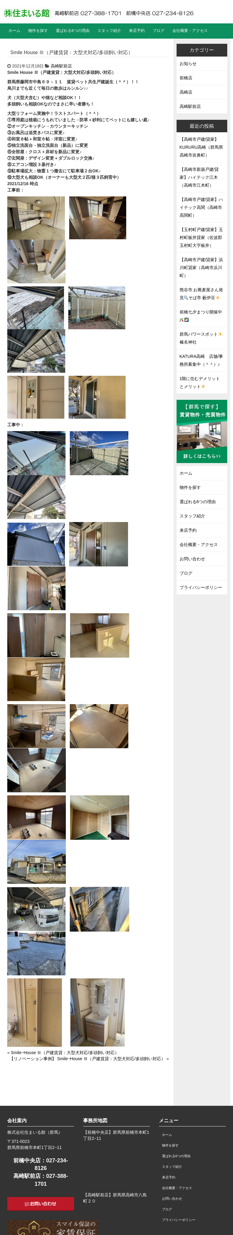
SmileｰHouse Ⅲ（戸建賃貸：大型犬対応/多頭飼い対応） (65, 1052)
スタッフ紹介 (109, 30)
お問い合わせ (192, 558)
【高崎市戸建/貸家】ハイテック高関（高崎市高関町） (201, 207)
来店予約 (137, 30)
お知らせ (188, 63)
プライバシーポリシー (201, 587)
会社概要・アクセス (190, 30)
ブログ (158, 30)
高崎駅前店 (61, 66)
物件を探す (38, 30)
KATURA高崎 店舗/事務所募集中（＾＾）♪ (201, 360)
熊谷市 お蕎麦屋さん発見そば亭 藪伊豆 (201, 293)
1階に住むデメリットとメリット (200, 382)
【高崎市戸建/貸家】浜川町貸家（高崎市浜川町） (201, 267)
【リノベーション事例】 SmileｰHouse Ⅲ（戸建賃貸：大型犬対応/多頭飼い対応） (87, 1058)
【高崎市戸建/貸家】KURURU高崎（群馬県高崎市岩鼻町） (201, 147)
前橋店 (186, 77)
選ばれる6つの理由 (72, 30)
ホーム (14, 30)
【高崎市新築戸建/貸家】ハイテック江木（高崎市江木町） (199, 177)
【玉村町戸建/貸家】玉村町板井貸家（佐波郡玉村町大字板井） (201, 237)
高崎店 (186, 92)
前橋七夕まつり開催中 (201, 316)
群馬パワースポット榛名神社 (201, 338)
